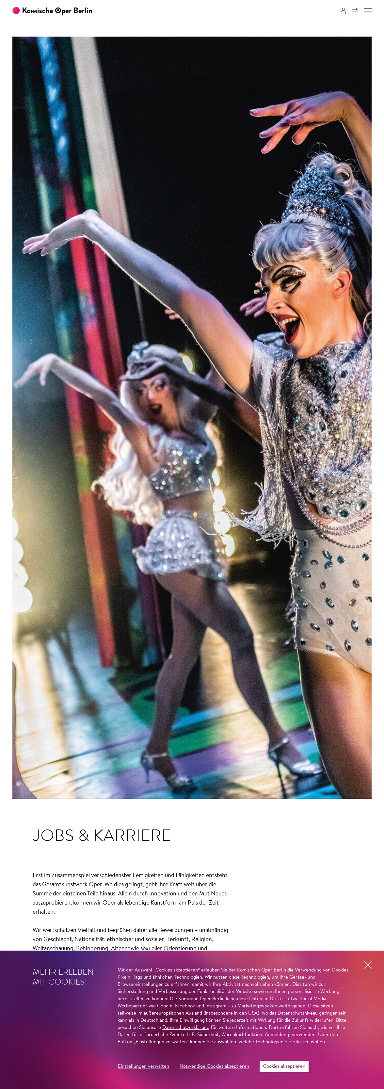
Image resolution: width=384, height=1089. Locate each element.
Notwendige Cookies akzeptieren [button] (214, 1066)
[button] (368, 11)
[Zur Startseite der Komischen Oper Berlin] (52, 11)
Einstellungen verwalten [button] (143, 1066)
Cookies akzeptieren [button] (284, 1066)
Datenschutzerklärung (185, 1027)
